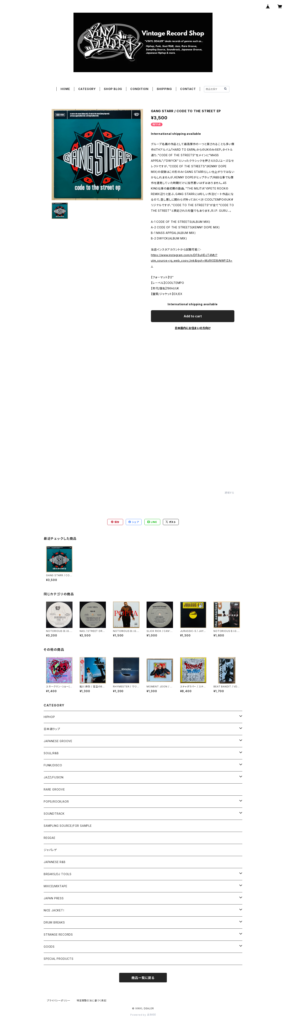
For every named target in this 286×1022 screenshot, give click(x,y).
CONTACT (188, 89)
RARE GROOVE (54, 789)
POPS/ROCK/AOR (56, 801)
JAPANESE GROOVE (58, 741)
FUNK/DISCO (53, 765)
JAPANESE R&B (55, 862)
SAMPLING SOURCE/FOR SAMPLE (68, 825)
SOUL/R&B (51, 753)
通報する (229, 492)
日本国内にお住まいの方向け (193, 328)
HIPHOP (49, 717)
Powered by (143, 1014)
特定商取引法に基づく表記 (91, 1000)
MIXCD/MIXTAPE (55, 886)
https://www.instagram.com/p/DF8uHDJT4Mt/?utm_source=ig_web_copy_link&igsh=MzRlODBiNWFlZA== (191, 260)
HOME (65, 89)
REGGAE (49, 837)
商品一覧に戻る (143, 978)
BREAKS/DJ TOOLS (58, 874)
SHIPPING (164, 89)
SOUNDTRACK (54, 813)
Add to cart (193, 316)
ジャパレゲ (50, 850)
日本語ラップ (52, 729)
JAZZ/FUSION (54, 777)
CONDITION (139, 89)
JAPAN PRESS (54, 898)
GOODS (49, 946)
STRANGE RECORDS (58, 934)
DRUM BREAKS (54, 922)
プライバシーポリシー (58, 1000)
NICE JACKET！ (54, 910)
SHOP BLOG (113, 89)
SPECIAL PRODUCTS (58, 958)
